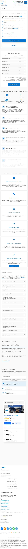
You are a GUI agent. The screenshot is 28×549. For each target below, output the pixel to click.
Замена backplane (5, 61)
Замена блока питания (5, 70)
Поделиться (2, 528)
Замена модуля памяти (6, 64)
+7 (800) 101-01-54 (18, 1)
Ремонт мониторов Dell (12, 486)
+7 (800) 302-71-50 (18, 4)
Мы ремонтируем (6, 8)
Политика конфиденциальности (14, 537)
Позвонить (20, 8)
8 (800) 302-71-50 (4, 503)
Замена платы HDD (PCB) (6, 58)
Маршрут (8, 423)
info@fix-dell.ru (4, 506)
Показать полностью (6, 360)
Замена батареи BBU (5, 67)
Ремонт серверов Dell (11, 481)
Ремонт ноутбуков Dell (12, 483)
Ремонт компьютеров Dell (12, 488)
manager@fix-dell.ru (5, 509)
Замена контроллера (5, 73)
